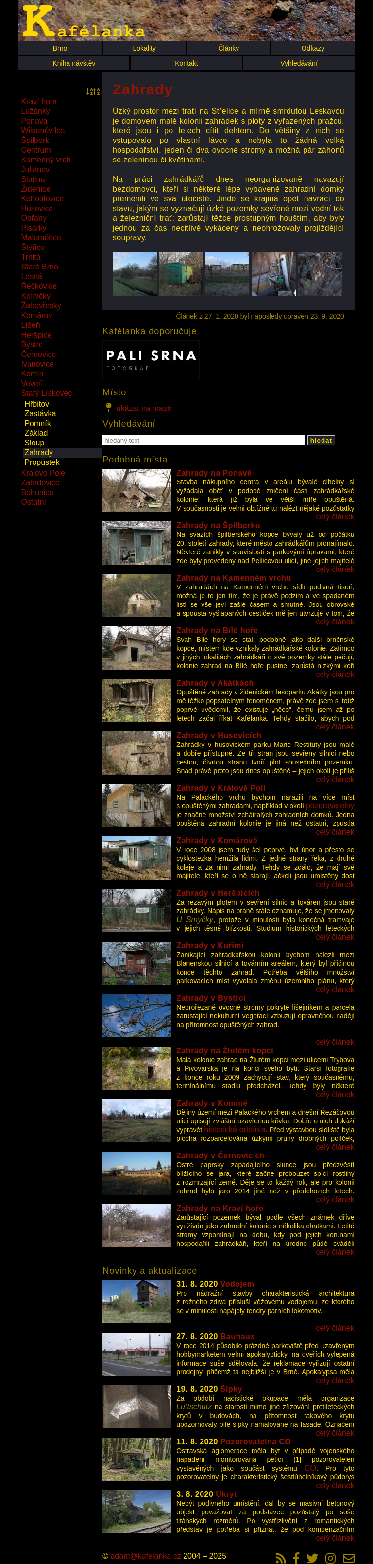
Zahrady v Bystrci (211, 998)
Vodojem (237, 1284)
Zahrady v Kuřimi (210, 946)
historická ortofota (235, 1129)
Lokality (144, 48)
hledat (321, 440)
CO (310, 1468)
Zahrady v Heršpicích (218, 893)
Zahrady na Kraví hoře (219, 1208)
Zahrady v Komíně (212, 1103)
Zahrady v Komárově (216, 840)
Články (228, 48)
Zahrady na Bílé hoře (217, 630)
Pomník (37, 423)
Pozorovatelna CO (255, 1442)
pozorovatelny (330, 805)
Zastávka (40, 413)
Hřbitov (36, 404)
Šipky (231, 1389)
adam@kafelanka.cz (145, 1556)
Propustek (41, 462)
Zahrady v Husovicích (218, 735)
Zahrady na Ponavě (214, 473)
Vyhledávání (299, 63)
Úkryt (226, 1494)
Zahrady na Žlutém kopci (224, 1051)
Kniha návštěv (73, 63)
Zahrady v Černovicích (220, 1156)
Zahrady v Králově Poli (221, 788)
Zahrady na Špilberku (218, 525)
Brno (60, 48)
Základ (36, 433)
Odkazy (313, 48)
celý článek (335, 517)
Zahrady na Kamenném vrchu (233, 578)
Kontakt (186, 63)
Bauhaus (237, 1337)
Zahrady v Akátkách (215, 683)
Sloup (34, 443)
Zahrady (38, 452)
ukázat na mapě (136, 407)
